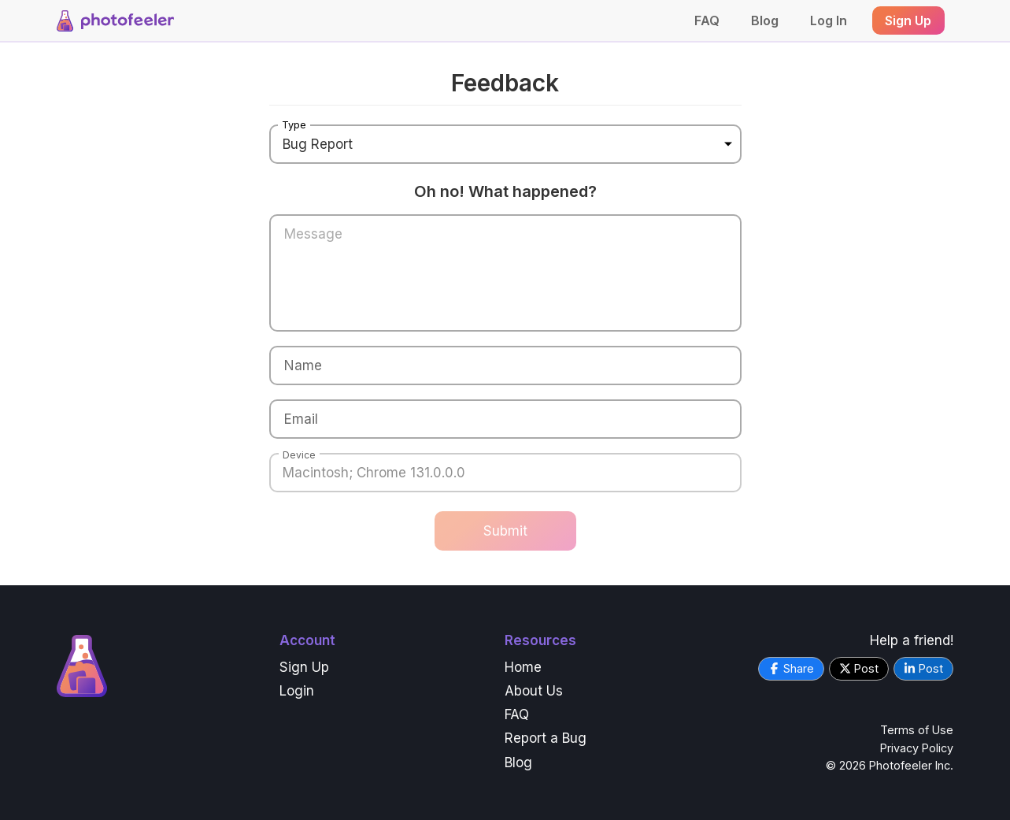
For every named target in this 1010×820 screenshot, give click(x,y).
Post (859, 668)
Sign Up (304, 667)
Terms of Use (916, 730)
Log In (828, 20)
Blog (765, 20)
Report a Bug (545, 738)
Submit (505, 531)
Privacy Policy (916, 748)
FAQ (707, 20)
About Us (534, 691)
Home (523, 667)
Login (296, 691)
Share (791, 668)
